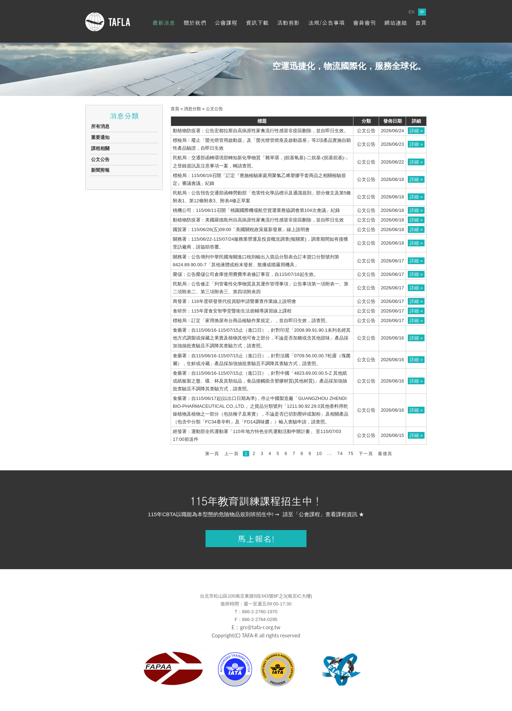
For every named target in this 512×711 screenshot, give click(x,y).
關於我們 (194, 22)
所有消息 (100, 126)
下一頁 (366, 453)
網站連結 (395, 22)
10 (319, 453)
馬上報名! (256, 539)
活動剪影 (288, 22)
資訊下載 (257, 22)
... (329, 453)
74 (340, 453)
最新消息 (163, 22)
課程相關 (100, 148)
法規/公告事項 (326, 22)
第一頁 (212, 453)
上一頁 (231, 453)
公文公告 (100, 159)
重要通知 (100, 137)
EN (412, 12)
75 (351, 453)
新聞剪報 (100, 170)
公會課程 (226, 22)
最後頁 (385, 453)
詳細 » (416, 130)
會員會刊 (364, 22)
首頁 (421, 22)
